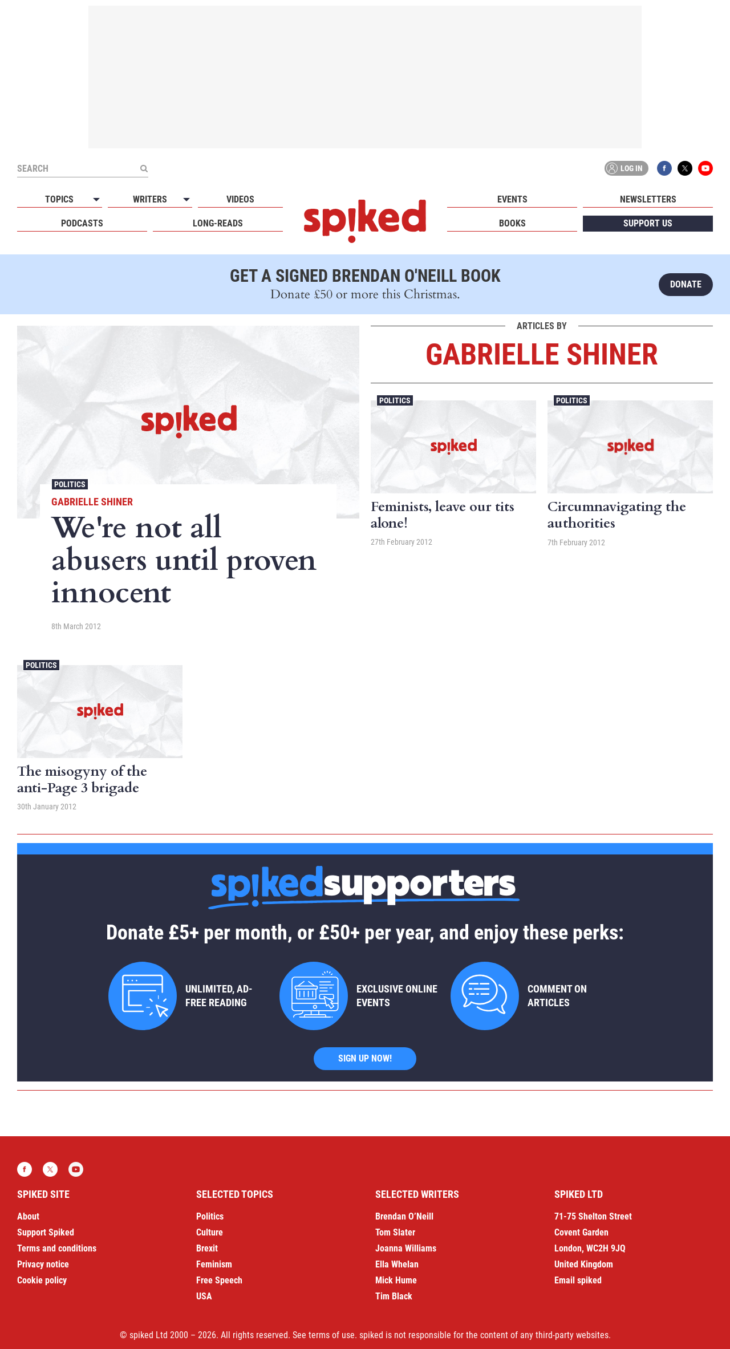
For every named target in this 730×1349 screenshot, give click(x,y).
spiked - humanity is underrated (365, 221)
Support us (647, 223)
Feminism (214, 1264)
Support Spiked (45, 1232)
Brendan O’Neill (404, 1216)
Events (512, 199)
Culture (209, 1232)
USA (204, 1296)
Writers (150, 199)
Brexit (207, 1248)
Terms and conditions (56, 1248)
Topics (59, 199)
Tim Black (393, 1296)
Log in (624, 168)
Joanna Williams (405, 1248)
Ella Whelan (397, 1264)
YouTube (705, 168)
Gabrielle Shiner (92, 502)
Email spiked (578, 1280)
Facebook (664, 168)
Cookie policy (42, 1280)
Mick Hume (396, 1280)
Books (512, 223)
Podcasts (82, 223)
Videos (240, 199)
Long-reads (218, 223)
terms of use (332, 1335)
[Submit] (143, 168)
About (28, 1216)
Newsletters (648, 199)
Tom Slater (395, 1232)
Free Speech (219, 1280)
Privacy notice (43, 1264)
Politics (70, 484)
